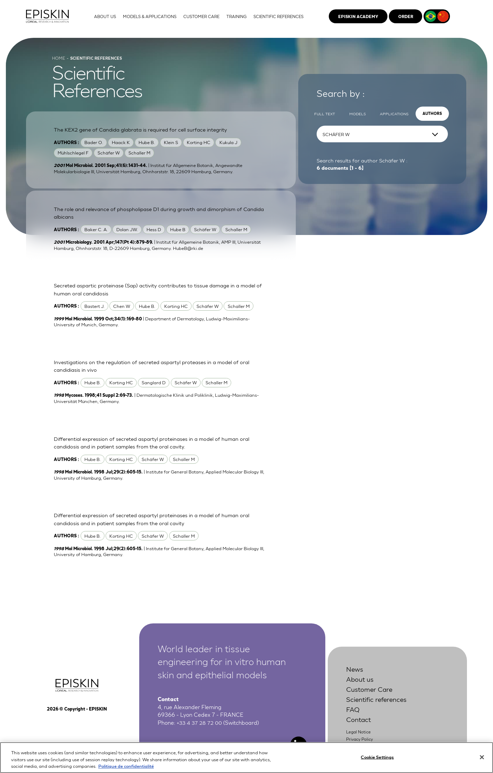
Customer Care (372, 694)
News (355, 674)
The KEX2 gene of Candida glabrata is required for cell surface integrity (145, 134)
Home (59, 63)
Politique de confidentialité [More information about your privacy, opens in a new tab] (126, 770)
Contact (360, 725)
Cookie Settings (377, 761)
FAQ (353, 714)
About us (361, 684)
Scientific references (380, 704)
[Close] (482, 760)
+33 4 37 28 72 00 (200, 728)
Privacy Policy (361, 745)
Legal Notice (359, 737)
